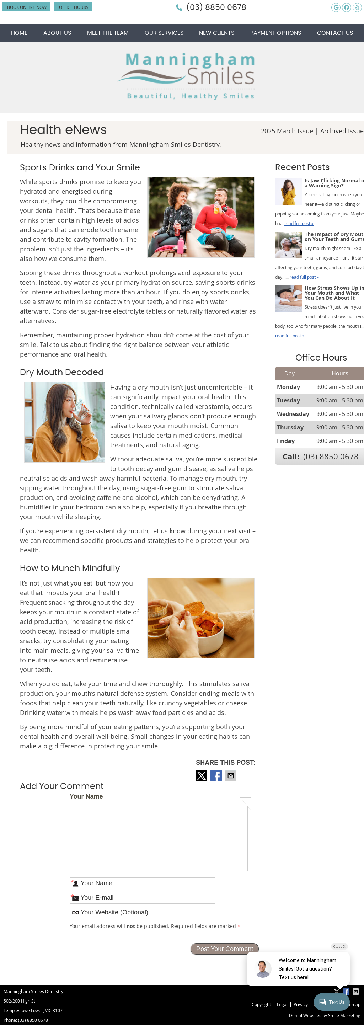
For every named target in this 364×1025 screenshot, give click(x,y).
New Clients (216, 33)
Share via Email (231, 775)
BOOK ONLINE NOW (27, 7)
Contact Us (335, 33)
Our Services (164, 33)
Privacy (301, 1004)
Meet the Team (108, 33)
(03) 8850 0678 (216, 7)
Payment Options (275, 33)
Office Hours (74, 7)
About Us (57, 33)
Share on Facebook (216, 775)
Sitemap (352, 1004)
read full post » (299, 223)
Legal (282, 1004)
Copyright (261, 1004)
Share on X (202, 775)
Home (19, 33)
